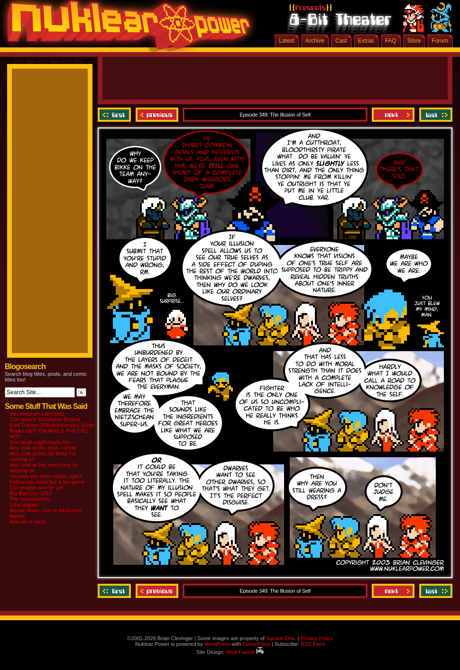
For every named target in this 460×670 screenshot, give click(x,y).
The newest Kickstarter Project (44, 419)
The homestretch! (29, 499)
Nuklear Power (125, 28)
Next (393, 115)
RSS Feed (313, 644)
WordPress (217, 644)
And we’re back (27, 522)
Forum (440, 40)
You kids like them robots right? (45, 476)
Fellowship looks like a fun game (46, 482)
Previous (157, 115)
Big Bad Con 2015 (30, 493)
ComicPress (256, 644)
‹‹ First (115, 115)
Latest (286, 40)
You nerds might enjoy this (40, 442)
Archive (314, 40)
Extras (366, 40)
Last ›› (434, 115)
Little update (23, 504)
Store (414, 40)
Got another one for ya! (36, 487)
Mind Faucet (245, 652)
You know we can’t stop (36, 413)
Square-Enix (280, 638)
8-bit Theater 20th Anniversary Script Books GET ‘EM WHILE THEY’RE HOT (51, 430)
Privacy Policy (316, 638)
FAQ (390, 40)
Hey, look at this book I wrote (42, 448)
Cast (341, 40)
